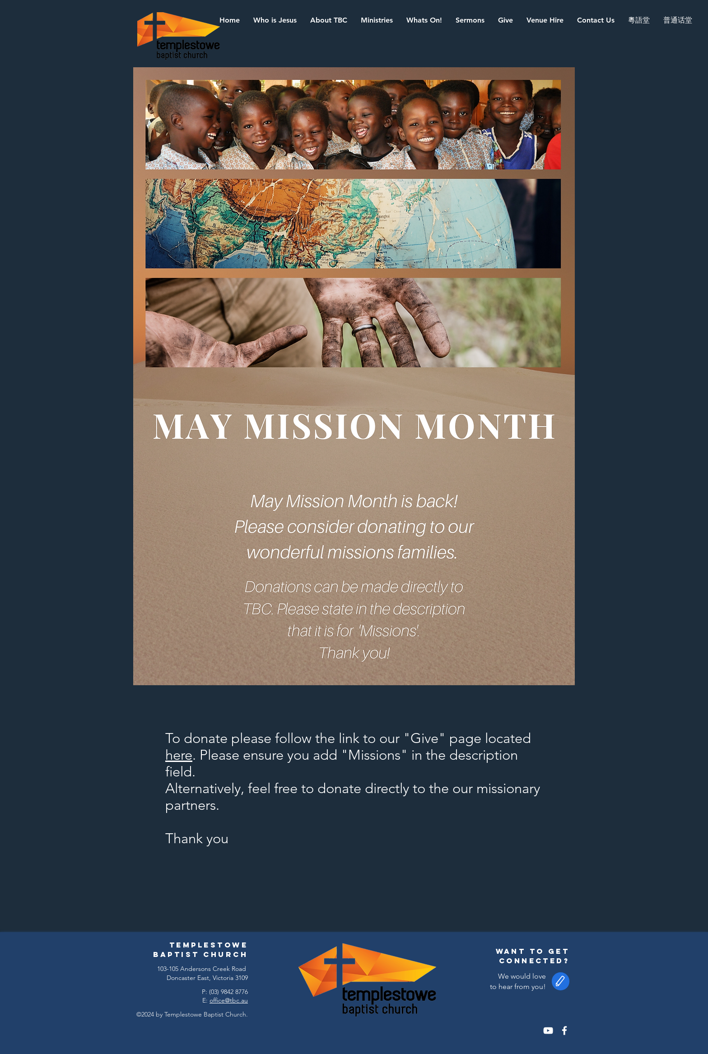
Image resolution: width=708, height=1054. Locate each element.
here (178, 755)
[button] (328, 20)
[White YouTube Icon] (548, 1030)
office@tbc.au (229, 1000)
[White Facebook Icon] (564, 1030)
